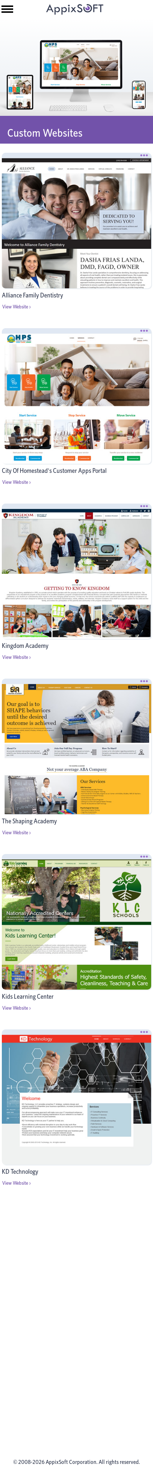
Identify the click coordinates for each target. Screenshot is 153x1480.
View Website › (16, 307)
